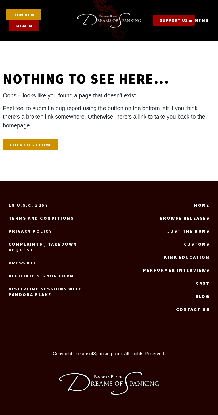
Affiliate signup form (41, 276)
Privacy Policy (30, 231)
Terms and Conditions (41, 218)
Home (201, 205)
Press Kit (22, 263)
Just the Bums (188, 231)
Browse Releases (185, 218)
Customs (197, 244)
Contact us (192, 309)
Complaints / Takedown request (43, 247)
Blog (202, 296)
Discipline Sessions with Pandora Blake (45, 291)
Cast (202, 283)
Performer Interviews (176, 270)
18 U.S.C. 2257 (28, 205)
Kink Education (186, 257)
